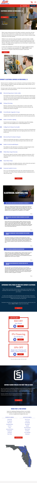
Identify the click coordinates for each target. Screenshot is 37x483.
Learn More (18, 400)
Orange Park (9, 431)
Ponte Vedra (9, 434)
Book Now (5, 17)
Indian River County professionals (14, 48)
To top (31, 214)
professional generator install (28, 171)
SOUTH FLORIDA (27, 417)
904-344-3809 (31, 6)
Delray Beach (27, 429)
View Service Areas (18, 437)
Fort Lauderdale (27, 432)
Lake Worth (27, 421)
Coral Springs (27, 422)
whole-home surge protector (22, 156)
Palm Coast (10, 422)
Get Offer (20, 326)
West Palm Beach (27, 427)
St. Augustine (9, 421)
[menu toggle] (35, 2)
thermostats (20, 163)
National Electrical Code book (21, 107)
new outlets (10, 147)
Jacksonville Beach (9, 429)
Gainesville (10, 432)
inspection (31, 95)
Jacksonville (9, 419)
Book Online (21, 6)
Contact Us (18, 178)
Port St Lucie (27, 419)
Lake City (9, 426)
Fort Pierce (27, 431)
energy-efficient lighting (28, 122)
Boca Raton (27, 424)
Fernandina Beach (9, 424)
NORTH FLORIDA (9, 417)
